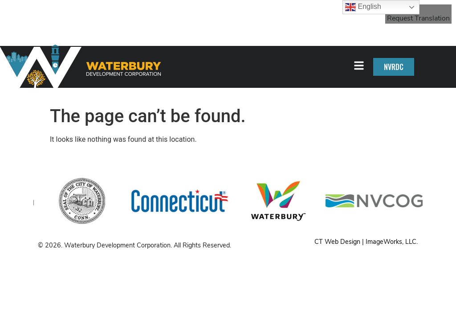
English (363, 7)
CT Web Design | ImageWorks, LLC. (366, 241)
